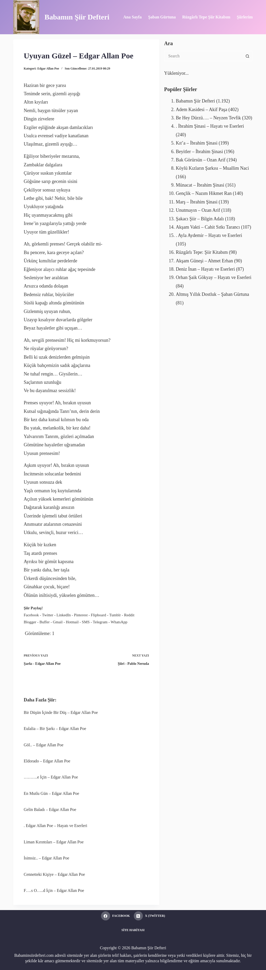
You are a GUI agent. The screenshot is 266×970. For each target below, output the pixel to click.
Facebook (31, 615)
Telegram (100, 622)
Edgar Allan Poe (48, 68)
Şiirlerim (244, 17)
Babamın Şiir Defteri (76, 17)
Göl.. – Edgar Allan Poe (43, 745)
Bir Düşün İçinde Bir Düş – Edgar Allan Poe (61, 712)
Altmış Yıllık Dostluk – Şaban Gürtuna (212, 294)
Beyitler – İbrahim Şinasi (199, 151)
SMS (86, 622)
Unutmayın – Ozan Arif (198, 210)
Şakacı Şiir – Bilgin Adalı (200, 218)
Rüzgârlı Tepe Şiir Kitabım (206, 17)
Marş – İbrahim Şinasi (196, 201)
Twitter (47, 615)
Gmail (58, 622)
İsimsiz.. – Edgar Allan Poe (46, 858)
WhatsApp (119, 622)
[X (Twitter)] (149, 915)
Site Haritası (133, 930)
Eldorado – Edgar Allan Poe (47, 761)
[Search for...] (203, 56)
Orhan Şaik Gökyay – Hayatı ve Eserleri (213, 277)
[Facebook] (115, 915)
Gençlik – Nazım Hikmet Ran (204, 193)
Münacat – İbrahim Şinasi (200, 185)
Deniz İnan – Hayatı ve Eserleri (205, 269)
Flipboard (98, 615)
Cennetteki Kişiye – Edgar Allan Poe (54, 874)
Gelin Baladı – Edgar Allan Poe (50, 809)
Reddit (129, 615)
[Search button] (247, 56)
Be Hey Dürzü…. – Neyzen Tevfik (208, 117)
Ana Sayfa (132, 17)
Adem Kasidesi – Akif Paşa (201, 109)
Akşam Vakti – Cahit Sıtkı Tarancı (208, 227)
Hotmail (72, 622)
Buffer (44, 622)
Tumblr (115, 615)
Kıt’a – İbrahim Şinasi (196, 143)
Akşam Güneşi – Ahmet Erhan (204, 260)
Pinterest (81, 615)
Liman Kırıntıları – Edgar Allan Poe (54, 842)
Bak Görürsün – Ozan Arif (200, 159)
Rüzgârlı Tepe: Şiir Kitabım (202, 252)
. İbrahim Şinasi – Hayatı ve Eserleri (210, 126)
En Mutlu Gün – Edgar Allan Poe (51, 793)
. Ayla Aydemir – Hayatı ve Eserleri (209, 235)
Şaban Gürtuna (162, 17)
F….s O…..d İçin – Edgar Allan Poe (54, 890)
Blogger (30, 622)
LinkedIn (63, 615)
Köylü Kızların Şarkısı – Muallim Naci (212, 168)
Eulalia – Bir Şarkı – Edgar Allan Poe (55, 728)
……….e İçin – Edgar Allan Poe (51, 777)
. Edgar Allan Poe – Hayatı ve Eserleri (55, 825)
